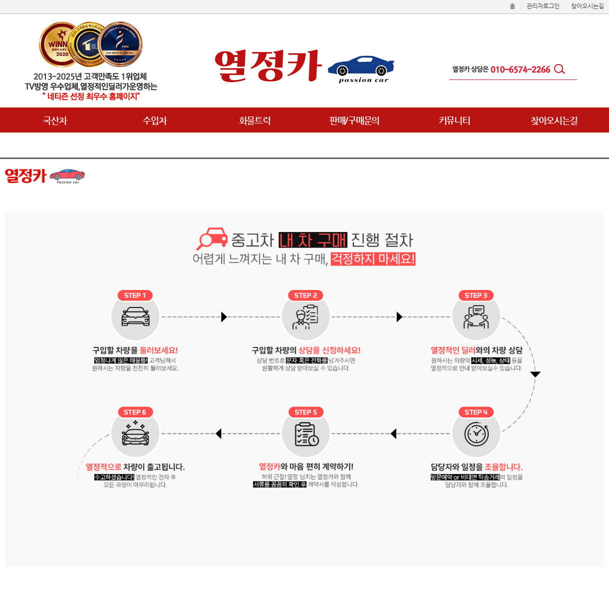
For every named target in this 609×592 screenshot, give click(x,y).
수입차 (154, 120)
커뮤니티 (454, 120)
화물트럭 (255, 120)
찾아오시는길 (554, 120)
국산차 (54, 120)
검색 (561, 70)
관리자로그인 (543, 6)
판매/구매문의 (354, 120)
